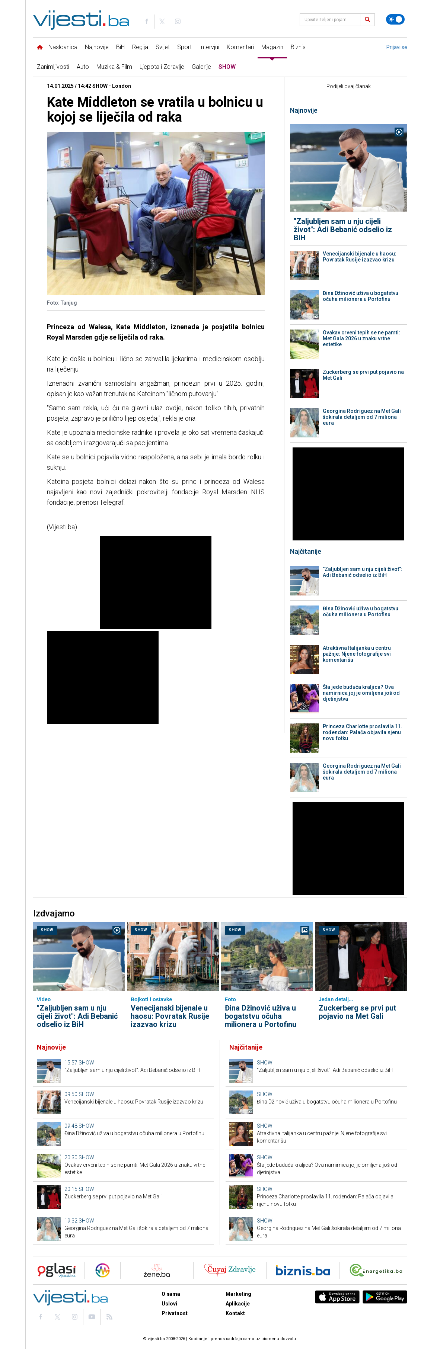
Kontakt (235, 1313)
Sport (184, 47)
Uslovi (169, 1304)
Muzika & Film (114, 66)
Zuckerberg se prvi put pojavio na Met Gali (363, 375)
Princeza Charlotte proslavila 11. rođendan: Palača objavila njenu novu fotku (362, 732)
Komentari (240, 47)
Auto (83, 66)
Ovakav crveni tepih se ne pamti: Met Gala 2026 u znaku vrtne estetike (361, 338)
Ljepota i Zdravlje (162, 66)
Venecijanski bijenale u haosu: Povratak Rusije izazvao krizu (359, 257)
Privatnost (175, 1313)
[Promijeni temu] (395, 19)
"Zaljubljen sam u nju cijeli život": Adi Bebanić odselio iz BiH (343, 229)
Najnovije (97, 47)
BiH (120, 47)
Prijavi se (396, 47)
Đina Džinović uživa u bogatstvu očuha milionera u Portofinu (360, 296)
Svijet (163, 47)
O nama (171, 1294)
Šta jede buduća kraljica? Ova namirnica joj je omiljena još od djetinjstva (361, 693)
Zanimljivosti (53, 66)
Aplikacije (238, 1304)
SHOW (227, 66)
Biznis (298, 47)
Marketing (238, 1294)
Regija (140, 47)
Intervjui (209, 47)
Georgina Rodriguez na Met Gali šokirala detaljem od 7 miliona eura (362, 417)
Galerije (201, 66)
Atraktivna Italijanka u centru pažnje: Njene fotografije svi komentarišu (357, 654)
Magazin (272, 47)
